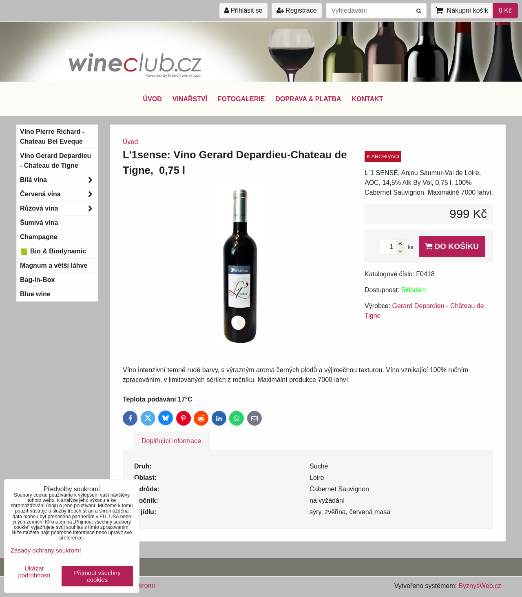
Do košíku (452, 246)
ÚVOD (152, 98)
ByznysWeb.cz (479, 585)
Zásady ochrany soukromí (46, 550)
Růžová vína (58, 208)
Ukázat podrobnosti (34, 572)
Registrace (296, 10)
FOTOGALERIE (241, 98)
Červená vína (58, 194)
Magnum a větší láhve (53, 265)
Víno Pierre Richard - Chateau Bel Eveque (52, 136)
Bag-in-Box (37, 279)
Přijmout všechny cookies (97, 576)
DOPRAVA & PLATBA (308, 98)
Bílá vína (58, 180)
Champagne (39, 236)
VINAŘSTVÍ (190, 98)
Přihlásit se (243, 10)
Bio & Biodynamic (53, 251)
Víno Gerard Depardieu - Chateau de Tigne (55, 160)
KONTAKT (367, 98)
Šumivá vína (39, 222)
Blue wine (35, 294)
